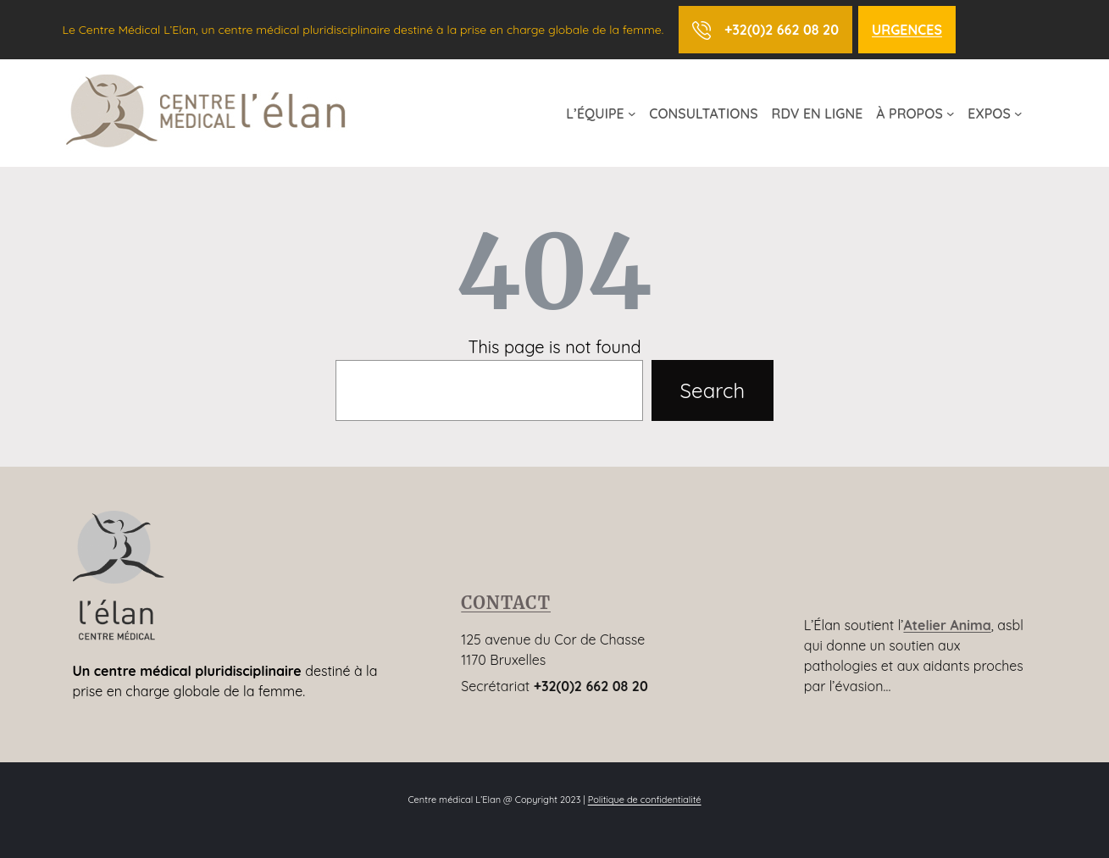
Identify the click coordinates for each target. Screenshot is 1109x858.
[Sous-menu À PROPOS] (950, 113)
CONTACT (506, 602)
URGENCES (907, 29)
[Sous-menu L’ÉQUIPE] (632, 113)
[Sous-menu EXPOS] (1018, 113)
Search (712, 390)
